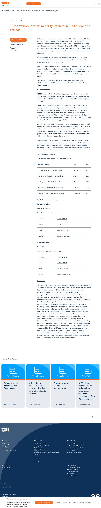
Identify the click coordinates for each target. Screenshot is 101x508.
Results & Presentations (74, 467)
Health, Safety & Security (74, 446)
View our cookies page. (20, 506)
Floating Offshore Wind (41, 446)
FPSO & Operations (40, 444)
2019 (13, 49)
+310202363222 (62, 219)
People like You (6, 487)
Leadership (4, 448)
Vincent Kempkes (62, 269)
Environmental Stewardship (75, 444)
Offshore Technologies (41, 450)
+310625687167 (62, 263)
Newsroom (5, 11)
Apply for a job (33, 4)
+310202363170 (62, 257)
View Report (8, 404)
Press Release (16, 44)
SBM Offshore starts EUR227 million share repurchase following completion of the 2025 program (87, 391)
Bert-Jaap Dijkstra (62, 230)
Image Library (5, 467)
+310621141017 (62, 224)
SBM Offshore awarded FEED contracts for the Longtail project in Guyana (37, 388)
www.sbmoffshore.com (59, 136)
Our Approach (6, 446)
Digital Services (39, 448)
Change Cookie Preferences (82, 502)
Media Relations (6, 465)
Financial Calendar (72, 469)
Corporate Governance (8, 450)
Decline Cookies (62, 502)
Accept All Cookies (44, 502)
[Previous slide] (92, 417)
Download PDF (17, 40)
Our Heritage (5, 444)
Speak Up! (4, 496)
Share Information (72, 472)
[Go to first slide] (98, 417)
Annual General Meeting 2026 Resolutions (11, 386)
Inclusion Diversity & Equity (75, 448)
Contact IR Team (72, 476)
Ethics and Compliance (74, 452)
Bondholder (70, 474)
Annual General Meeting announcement (61, 386)
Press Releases (71, 465)
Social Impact (71, 450)
